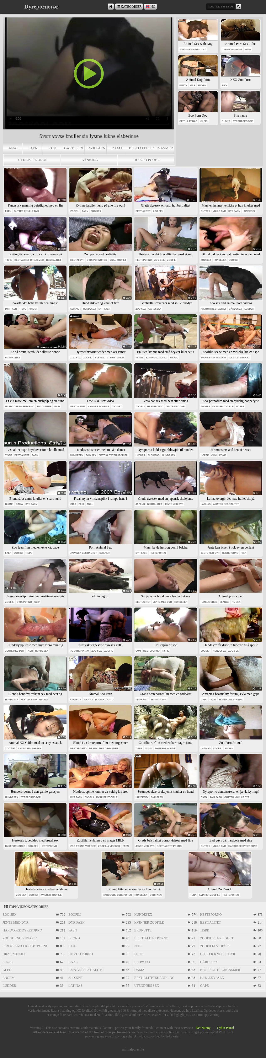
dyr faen (96, 148)
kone (248, 49)
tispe (8, 260)
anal (14, 148)
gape (204, 699)
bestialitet (142, 211)
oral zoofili (118, 260)
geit (182, 121)
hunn (193, 895)
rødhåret (142, 699)
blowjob (154, 455)
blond (226, 121)
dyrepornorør (33, 160)
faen (33, 148)
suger (7, 962)
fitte (138, 954)
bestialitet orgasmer (151, 148)
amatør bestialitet (213, 309)
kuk (52, 148)
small (174, 357)
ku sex (204, 121)
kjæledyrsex (212, 977)
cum (214, 455)
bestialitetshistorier (109, 357)
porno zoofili (104, 699)
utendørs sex (146, 985)
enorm (202, 85)
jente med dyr (175, 406)
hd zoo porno (146, 160)
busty (183, 85)
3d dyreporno (79, 651)
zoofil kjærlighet (217, 938)
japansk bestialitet (192, 49)
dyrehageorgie (243, 121)
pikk (225, 85)
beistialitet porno (230, 699)
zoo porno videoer (213, 357)
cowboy (75, 699)
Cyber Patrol (225, 1028)
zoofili (74, 211)
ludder (249, 309)
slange (224, 602)
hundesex (249, 211)
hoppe (240, 406)
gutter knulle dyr (26, 211)
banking (89, 160)
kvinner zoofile (156, 357)
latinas (192, 121)
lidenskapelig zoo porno (25, 946)
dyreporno (24, 602)
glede (7, 970)
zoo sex (96, 211)
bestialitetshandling (154, 977)
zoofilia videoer (239, 357)
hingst (33, 309)
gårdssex (73, 148)
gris (73, 504)
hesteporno (143, 260)
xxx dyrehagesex (29, 748)
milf (192, 85)
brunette (143, 930)
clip (36, 602)
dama (117, 148)
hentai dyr (77, 260)
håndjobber (209, 602)
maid (57, 406)
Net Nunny (203, 1028)
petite (139, 357)
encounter (44, 406)
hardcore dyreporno (19, 406)
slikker (75, 309)
